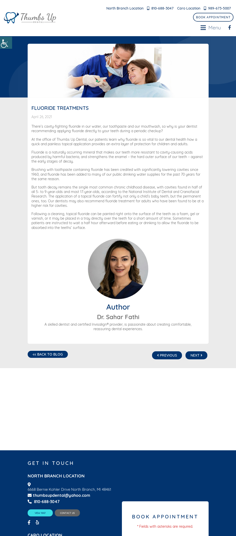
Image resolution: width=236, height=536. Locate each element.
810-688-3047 (162, 8)
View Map (40, 513)
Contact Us (67, 513)
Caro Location (188, 8)
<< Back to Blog (48, 354)
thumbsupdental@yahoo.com (59, 495)
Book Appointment (213, 17)
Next (196, 355)
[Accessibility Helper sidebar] (6, 43)
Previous (167, 355)
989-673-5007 (219, 8)
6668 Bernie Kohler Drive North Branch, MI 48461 (69, 489)
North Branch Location (125, 8)
